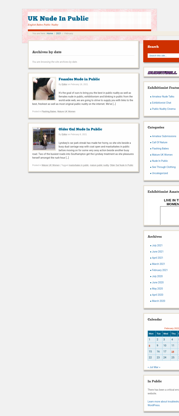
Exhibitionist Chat (161, 102)
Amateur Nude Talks (163, 96)
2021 (58, 33)
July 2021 (157, 245)
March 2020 (158, 301)
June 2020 (158, 282)
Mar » (157, 367)
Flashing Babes (49, 111)
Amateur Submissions (164, 136)
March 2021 (158, 264)
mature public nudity (99, 165)
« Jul (150, 367)
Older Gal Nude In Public (80, 129)
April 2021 (157, 257)
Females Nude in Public (79, 79)
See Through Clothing (164, 167)
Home (50, 33)
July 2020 (157, 276)
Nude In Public (160, 160)
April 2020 (157, 294)
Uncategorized (160, 173)
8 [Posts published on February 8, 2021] (149, 345)
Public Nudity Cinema (163, 108)
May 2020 (157, 288)
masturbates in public (79, 165)
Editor (64, 84)
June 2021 (158, 251)
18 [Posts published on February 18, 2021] (172, 351)
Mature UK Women (66, 111)
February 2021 (160, 270)
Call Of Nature (159, 142)
